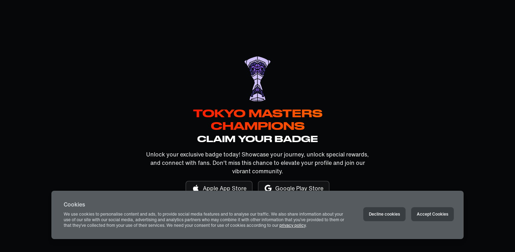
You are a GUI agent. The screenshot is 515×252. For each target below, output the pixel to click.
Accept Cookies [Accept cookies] (432, 214)
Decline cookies (384, 214)
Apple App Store (219, 188)
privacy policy (292, 225)
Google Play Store (293, 188)
